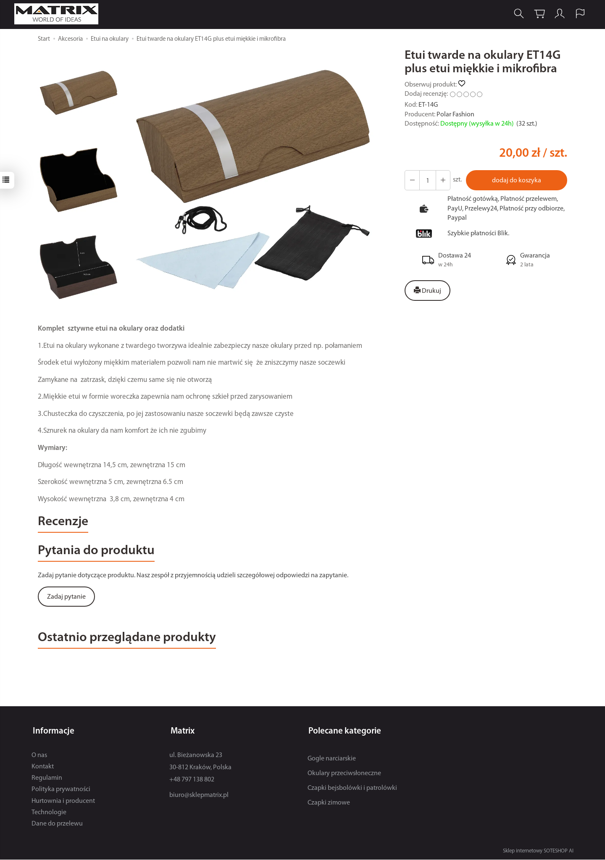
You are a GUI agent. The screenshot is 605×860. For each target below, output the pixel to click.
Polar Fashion (455, 114)
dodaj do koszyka (516, 180)
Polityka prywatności (61, 790)
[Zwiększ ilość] (412, 180)
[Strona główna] (60, 14)
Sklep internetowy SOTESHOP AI (538, 851)
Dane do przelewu (57, 824)
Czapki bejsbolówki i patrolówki (352, 788)
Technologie (49, 813)
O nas (39, 755)
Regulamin (47, 778)
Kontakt (43, 767)
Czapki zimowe (329, 803)
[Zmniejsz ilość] (442, 180)
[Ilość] (426, 180)
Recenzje (65, 523)
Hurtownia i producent (63, 801)
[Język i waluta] (578, 14)
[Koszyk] (537, 14)
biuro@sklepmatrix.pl (199, 796)
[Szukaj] (517, 14)
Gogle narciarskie (332, 759)
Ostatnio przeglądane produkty (132, 641)
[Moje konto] (558, 14)
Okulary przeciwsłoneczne (344, 774)
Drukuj (427, 291)
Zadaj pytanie (66, 599)
